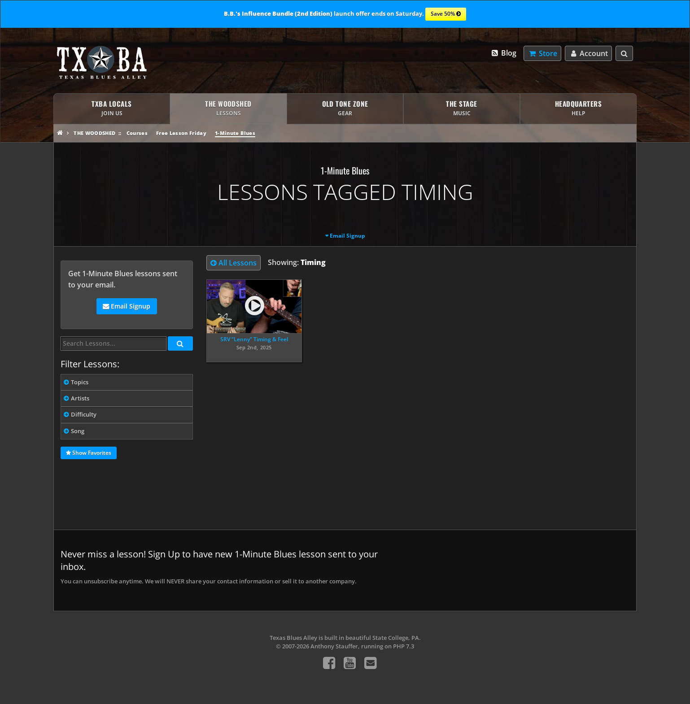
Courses (137, 133)
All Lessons (233, 263)
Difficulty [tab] (83, 414)
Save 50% (446, 14)
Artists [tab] (80, 398)
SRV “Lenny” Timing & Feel (254, 339)
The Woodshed (94, 133)
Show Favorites (88, 453)
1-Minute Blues (235, 133)
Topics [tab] (79, 382)
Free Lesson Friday (181, 133)
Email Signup (347, 235)
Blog (503, 53)
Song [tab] (77, 431)
